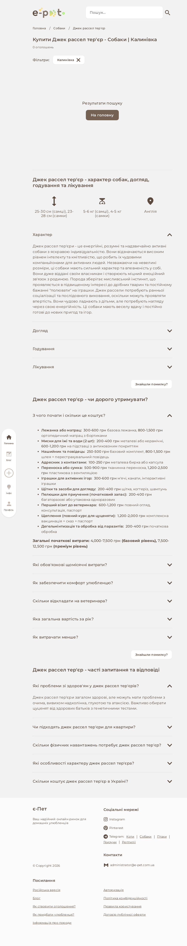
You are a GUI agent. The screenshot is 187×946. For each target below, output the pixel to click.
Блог (36, 898)
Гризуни (110, 842)
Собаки (59, 28)
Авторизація (114, 890)
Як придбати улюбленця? (53, 914)
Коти (130, 836)
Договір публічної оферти (125, 914)
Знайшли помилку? (151, 384)
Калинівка (68, 60)
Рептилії (129, 842)
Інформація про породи (52, 923)
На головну (102, 115)
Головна (39, 28)
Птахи (162, 836)
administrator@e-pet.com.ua (129, 865)
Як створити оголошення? (54, 906)
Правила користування (123, 906)
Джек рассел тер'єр (89, 28)
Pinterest (114, 828)
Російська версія (46, 890)
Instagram (114, 819)
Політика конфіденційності (126, 898)
